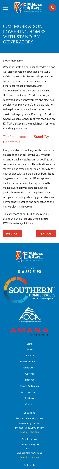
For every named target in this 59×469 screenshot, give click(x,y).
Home (29, 349)
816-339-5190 (29, 271)
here (30, 223)
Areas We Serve (29, 392)
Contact (29, 404)
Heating (29, 379)
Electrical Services (29, 361)
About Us (29, 355)
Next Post (46, 233)
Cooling (29, 373)
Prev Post (12, 233)
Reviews (29, 398)
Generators (29, 367)
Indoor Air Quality (29, 385)
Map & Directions (29, 431)
